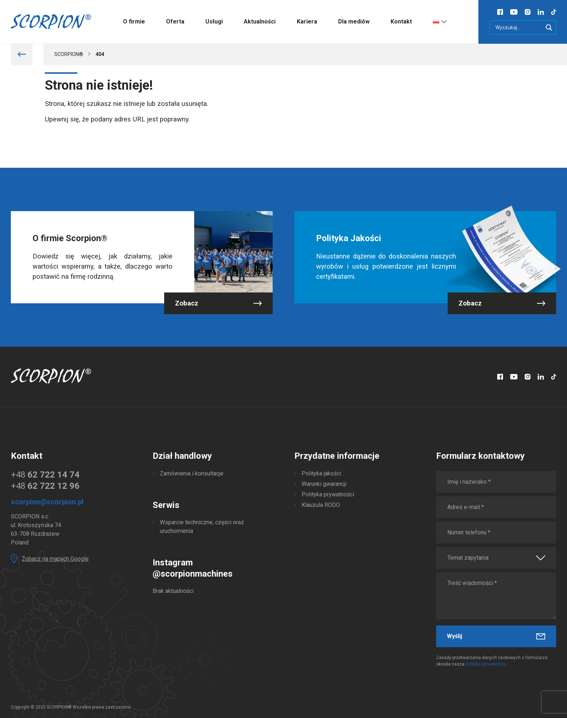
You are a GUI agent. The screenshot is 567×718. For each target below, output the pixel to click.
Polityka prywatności (328, 494)
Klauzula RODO (321, 504)
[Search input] (518, 27)
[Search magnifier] (548, 27)
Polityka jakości (321, 473)
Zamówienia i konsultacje (191, 473)
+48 (45, 475)
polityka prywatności (485, 664)
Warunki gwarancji (324, 483)
